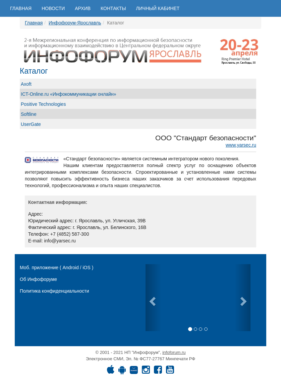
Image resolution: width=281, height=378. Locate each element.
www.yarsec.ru (241, 145)
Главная (21, 8)
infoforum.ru (173, 352)
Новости (53, 8)
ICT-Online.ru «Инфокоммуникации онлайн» (68, 94)
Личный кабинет (158, 8)
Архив (83, 8)
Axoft (26, 84)
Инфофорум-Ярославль (75, 22)
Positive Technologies (43, 104)
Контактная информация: (57, 202)
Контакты (113, 8)
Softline (29, 114)
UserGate (31, 124)
